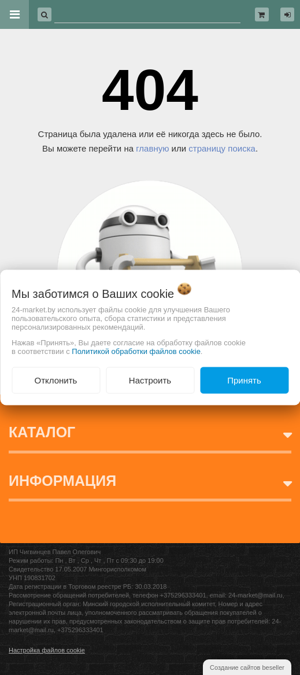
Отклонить (56, 380)
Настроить (150, 380)
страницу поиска (221, 148)
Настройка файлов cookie (47, 650)
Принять (244, 380)
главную (152, 148)
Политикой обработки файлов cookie (136, 350)
